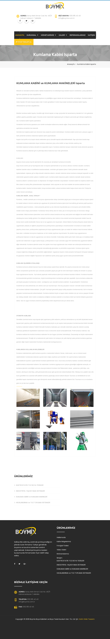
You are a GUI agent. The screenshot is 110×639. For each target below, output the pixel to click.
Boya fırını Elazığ (45, 625)
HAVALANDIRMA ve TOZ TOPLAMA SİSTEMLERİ (32, 502)
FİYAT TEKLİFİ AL (24, 42)
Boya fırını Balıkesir (36, 625)
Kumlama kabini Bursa (46, 628)
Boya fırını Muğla (62, 625)
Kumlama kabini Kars (73, 628)
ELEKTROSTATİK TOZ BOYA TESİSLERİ (28, 485)
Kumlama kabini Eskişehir (56, 628)
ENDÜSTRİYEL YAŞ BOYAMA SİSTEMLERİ (29, 491)
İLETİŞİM (91, 35)
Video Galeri (61, 550)
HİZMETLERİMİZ (47, 35)
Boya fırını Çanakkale (41, 625)
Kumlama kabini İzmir (37, 628)
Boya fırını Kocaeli (70, 625)
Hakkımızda (61, 537)
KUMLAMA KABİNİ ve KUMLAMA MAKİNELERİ (30, 497)
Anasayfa (71, 64)
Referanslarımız (63, 554)
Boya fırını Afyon (66, 625)
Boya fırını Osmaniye (58, 625)
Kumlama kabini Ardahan (67, 628)
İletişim (59, 558)
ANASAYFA (19, 35)
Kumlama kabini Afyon (51, 628)
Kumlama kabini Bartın (41, 628)
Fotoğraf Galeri (63, 545)
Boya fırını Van (73, 625)
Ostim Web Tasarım (87, 619)
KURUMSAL (31, 35)
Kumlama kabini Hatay (62, 628)
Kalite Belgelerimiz (64, 541)
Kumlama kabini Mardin (77, 628)
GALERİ (62, 35)
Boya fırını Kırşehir (53, 625)
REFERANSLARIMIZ (77, 35)
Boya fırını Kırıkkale (49, 625)
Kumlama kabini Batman (31, 628)
